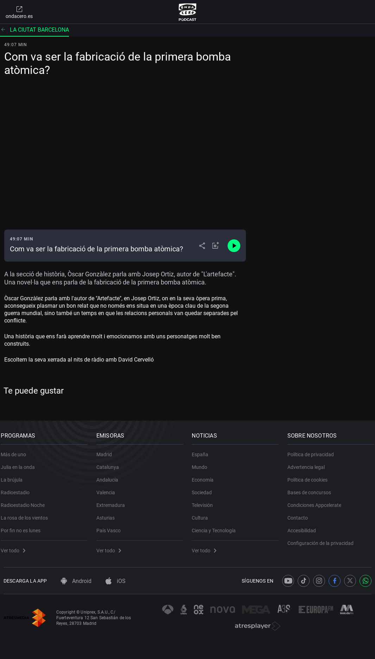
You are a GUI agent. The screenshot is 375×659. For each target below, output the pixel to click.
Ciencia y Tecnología (217, 526)
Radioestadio (18, 488)
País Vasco (111, 526)
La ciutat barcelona (34, 29)
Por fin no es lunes (23, 526)
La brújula (14, 476)
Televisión (205, 501)
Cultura (203, 514)
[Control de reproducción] (234, 245)
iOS (116, 581)
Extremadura (113, 501)
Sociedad (205, 488)
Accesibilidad (304, 526)
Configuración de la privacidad (323, 539)
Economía (205, 476)
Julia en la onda (21, 463)
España (203, 450)
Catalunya (110, 463)
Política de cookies (310, 476)
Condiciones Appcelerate (317, 501)
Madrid (107, 450)
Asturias (108, 514)
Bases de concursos (312, 488)
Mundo (202, 463)
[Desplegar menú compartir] (202, 246)
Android (76, 581)
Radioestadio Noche (25, 501)
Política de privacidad (313, 450)
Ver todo (16, 547)
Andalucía (110, 476)
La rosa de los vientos (27, 514)
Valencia (108, 488)
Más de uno (16, 450)
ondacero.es (19, 12)
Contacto (300, 514)
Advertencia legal (309, 463)
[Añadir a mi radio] (215, 246)
